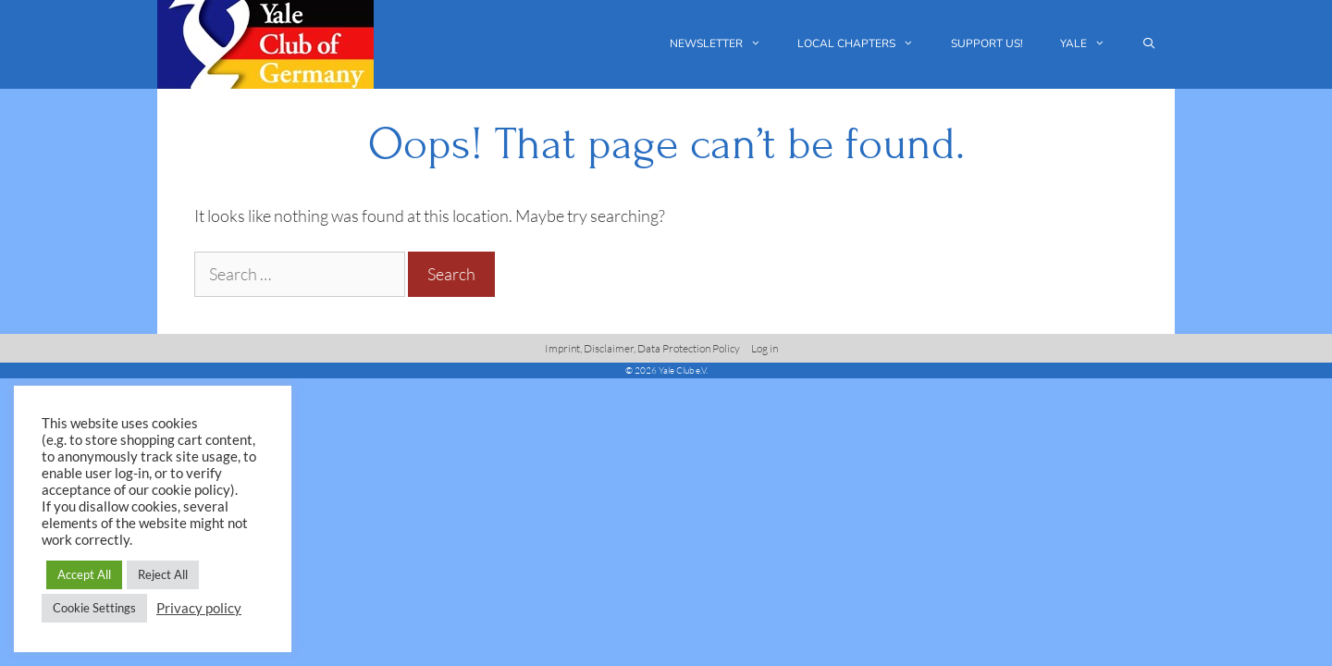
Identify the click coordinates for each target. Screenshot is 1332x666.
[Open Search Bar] (1149, 44)
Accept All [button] (84, 574)
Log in (764, 348)
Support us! (987, 43)
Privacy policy (198, 608)
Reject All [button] (163, 574)
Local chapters (864, 44)
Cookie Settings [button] (94, 607)
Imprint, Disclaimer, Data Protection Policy (642, 348)
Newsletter (725, 44)
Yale (1092, 44)
